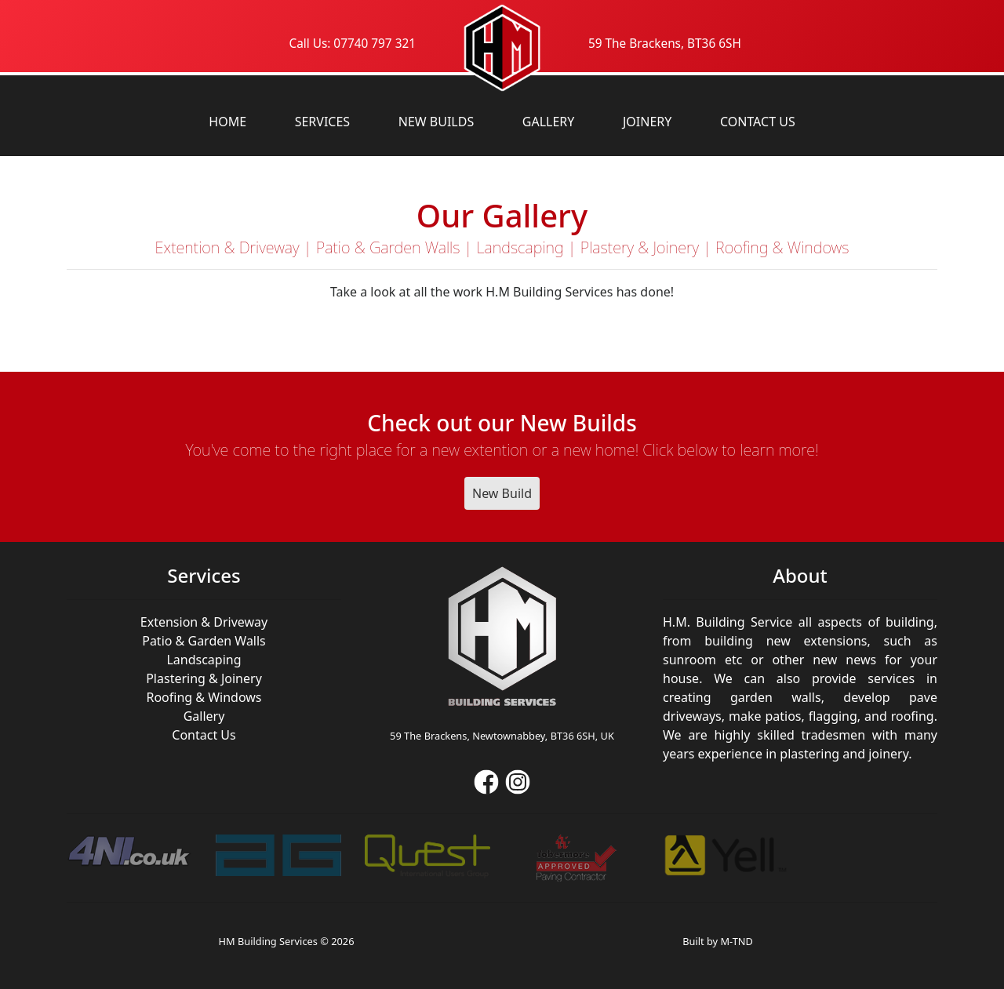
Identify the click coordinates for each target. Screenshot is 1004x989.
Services (322, 121)
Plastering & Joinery (204, 678)
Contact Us (757, 121)
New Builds (436, 121)
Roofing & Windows (203, 697)
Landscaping (203, 659)
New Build (502, 493)
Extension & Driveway (203, 622)
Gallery (548, 121)
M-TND (736, 941)
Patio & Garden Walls (204, 640)
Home (227, 121)
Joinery (647, 121)
